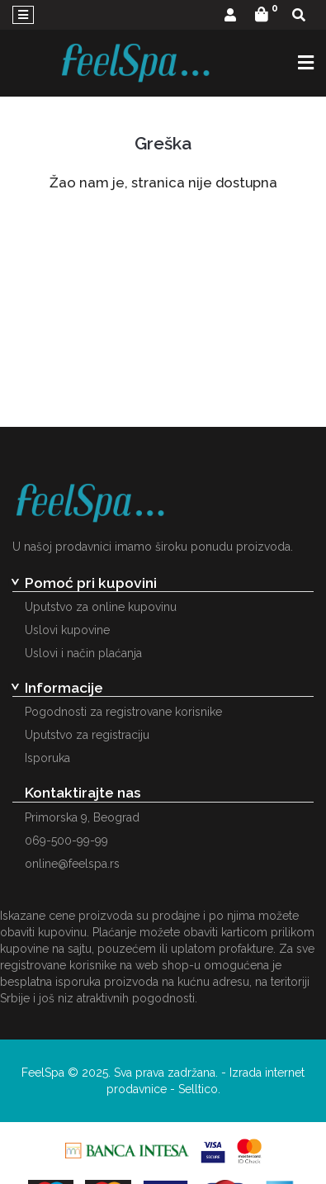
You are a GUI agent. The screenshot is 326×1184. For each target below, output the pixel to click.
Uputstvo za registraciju (87, 734)
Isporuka (47, 758)
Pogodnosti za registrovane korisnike (123, 711)
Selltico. (199, 1089)
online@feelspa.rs (72, 863)
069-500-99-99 (66, 840)
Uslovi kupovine (67, 630)
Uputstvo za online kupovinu (101, 606)
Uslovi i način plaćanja (83, 653)
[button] (230, 16)
